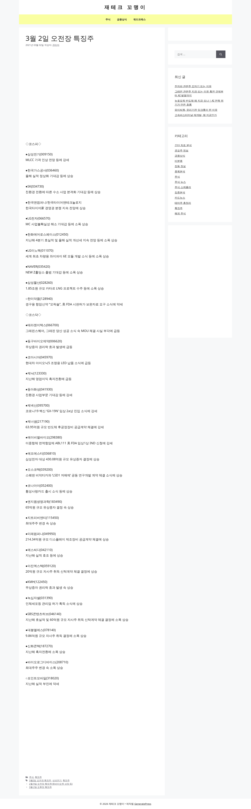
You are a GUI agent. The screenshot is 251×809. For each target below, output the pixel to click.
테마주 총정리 (183, 203)
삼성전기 (57, 780)
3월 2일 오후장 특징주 (40, 787)
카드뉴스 (180, 198)
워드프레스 (139, 19)
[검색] (220, 54)
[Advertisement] (92, 75)
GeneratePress (142, 803)
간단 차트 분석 (183, 145)
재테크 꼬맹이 (125, 7)
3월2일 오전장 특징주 (40, 780)
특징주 (38, 777)
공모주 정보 (181, 150)
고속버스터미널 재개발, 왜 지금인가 (196, 115)
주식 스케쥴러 (183, 187)
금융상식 (122, 19)
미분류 (179, 161)
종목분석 (180, 171)
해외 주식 (180, 213)
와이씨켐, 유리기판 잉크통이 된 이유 (196, 110)
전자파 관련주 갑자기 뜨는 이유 (193, 86)
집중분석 (180, 192)
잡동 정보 (180, 166)
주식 (108, 19)
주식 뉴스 (180, 182)
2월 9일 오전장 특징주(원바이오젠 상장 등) (51, 783)
